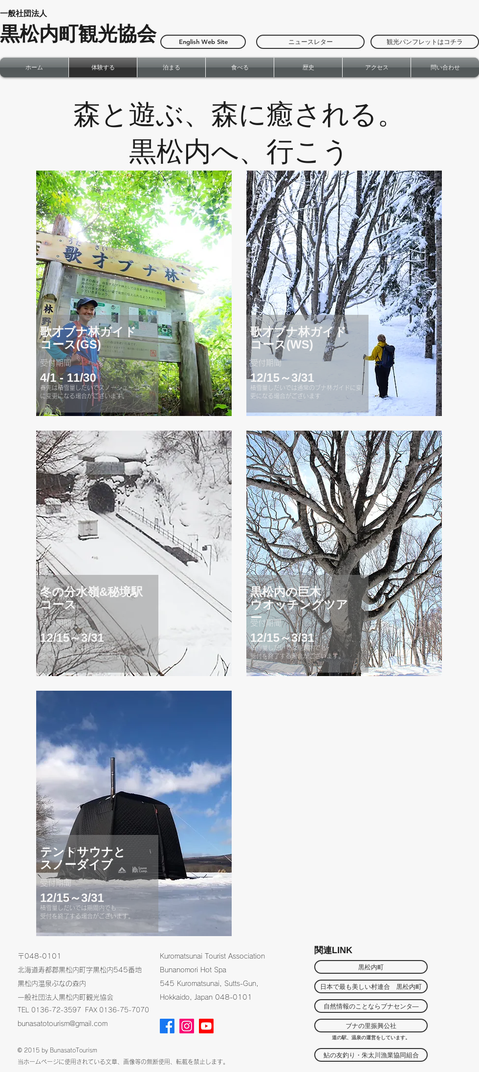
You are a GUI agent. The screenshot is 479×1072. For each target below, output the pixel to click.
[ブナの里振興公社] (371, 1025)
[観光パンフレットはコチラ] (424, 42)
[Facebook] (167, 1026)
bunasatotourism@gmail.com (63, 1023)
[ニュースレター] (310, 42)
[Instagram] (186, 1026)
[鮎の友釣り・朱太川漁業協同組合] (371, 1055)
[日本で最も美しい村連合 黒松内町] (371, 986)
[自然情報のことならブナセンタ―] (371, 1006)
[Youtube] (206, 1026)
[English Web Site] (203, 42)
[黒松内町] (371, 967)
